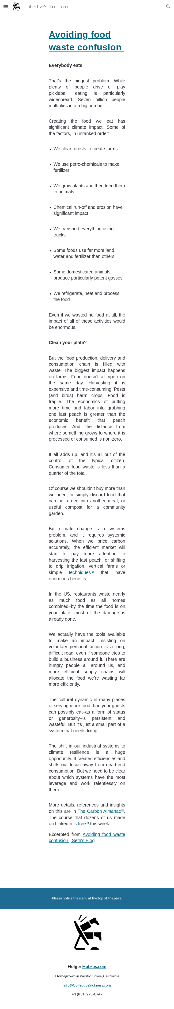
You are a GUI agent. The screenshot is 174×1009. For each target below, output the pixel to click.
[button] (5, 6)
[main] (86, 439)
